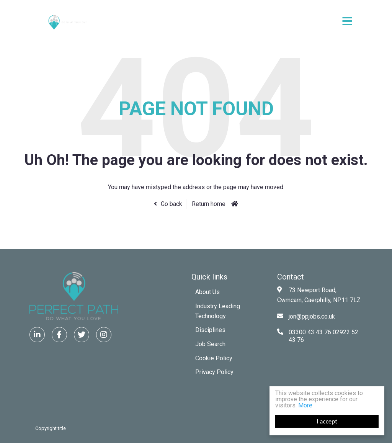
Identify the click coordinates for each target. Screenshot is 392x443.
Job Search (210, 344)
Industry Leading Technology (217, 311)
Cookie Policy (213, 358)
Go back (171, 204)
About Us (207, 292)
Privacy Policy (214, 372)
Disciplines (210, 329)
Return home (208, 204)
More (305, 405)
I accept (327, 421)
